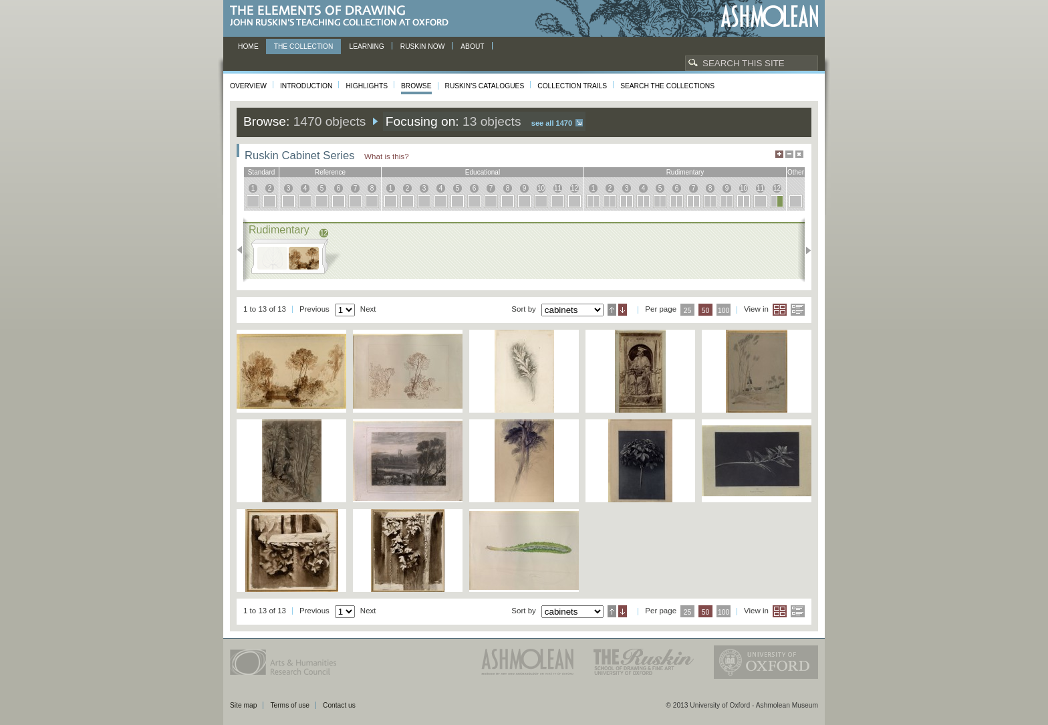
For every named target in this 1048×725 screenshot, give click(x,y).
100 (723, 310)
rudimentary (685, 172)
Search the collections (667, 86)
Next (804, 250)
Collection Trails (572, 86)
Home (248, 46)
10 (541, 188)
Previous (244, 250)
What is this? (386, 156)
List (798, 310)
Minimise (789, 154)
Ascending (612, 310)
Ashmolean (769, 16)
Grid (780, 310)
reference (330, 172)
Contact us (339, 705)
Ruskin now (422, 46)
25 (688, 310)
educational (482, 172)
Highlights (367, 86)
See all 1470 (551, 123)
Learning (366, 46)
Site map (243, 705)
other (795, 172)
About (472, 46)
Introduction (306, 86)
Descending (622, 310)
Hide (799, 154)
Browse (416, 86)
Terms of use (289, 705)
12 (574, 188)
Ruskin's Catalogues (485, 86)
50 (706, 310)
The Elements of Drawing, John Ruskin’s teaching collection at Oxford (343, 16)
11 (557, 188)
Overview (248, 86)
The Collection (304, 46)
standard (261, 172)
